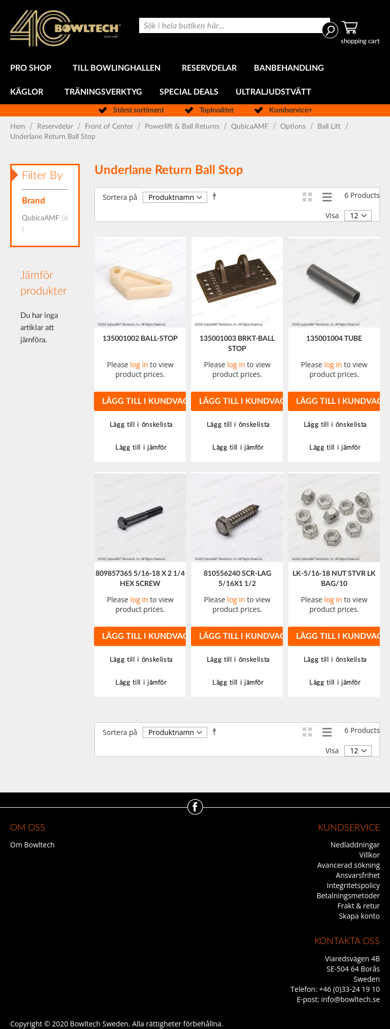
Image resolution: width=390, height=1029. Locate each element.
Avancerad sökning (348, 865)
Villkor (370, 855)
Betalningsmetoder (348, 895)
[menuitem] (32, 68)
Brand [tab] (33, 200)
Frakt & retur (359, 905)
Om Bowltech (32, 844)
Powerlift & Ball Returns (183, 126)
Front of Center (110, 126)
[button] (140, 425)
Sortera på (120, 197)
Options (294, 126)
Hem (18, 126)
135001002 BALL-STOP (140, 338)
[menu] (195, 80)
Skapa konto (359, 916)
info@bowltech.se (350, 999)
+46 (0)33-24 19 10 (349, 989)
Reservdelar (56, 126)
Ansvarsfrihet (358, 875)
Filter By (42, 175)
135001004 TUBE (334, 338)
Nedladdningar (355, 844)
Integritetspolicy (353, 885)
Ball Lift (330, 126)
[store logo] (65, 28)
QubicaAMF (251, 126)
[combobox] (234, 25)
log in (139, 364)
